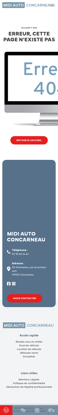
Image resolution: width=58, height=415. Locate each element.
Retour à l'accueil (29, 140)
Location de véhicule (29, 349)
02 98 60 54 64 (20, 254)
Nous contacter (24, 298)
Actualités (29, 356)
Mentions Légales (29, 379)
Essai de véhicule (29, 345)
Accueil (26, 27)
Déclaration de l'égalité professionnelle (29, 386)
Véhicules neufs (29, 352)
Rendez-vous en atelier (29, 341)
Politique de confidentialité (29, 383)
